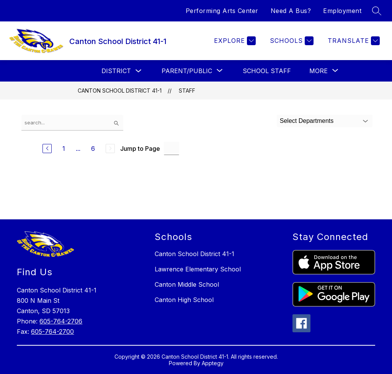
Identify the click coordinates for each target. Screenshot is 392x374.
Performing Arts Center (222, 11)
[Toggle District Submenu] (138, 71)
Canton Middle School (187, 284)
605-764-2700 (52, 331)
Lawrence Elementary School (198, 269)
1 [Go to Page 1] (63, 148)
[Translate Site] (353, 41)
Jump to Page (140, 148)
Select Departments (307, 121)
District (116, 71)
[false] (72, 123)
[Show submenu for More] (318, 70)
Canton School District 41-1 (120, 90)
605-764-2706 (60, 321)
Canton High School (184, 300)
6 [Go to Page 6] (93, 148)
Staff (187, 90)
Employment (342, 11)
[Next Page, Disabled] (110, 148)
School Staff (267, 71)
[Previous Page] (47, 148)
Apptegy (213, 363)
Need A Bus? (291, 11)
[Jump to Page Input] (171, 148)
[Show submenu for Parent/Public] (187, 70)
